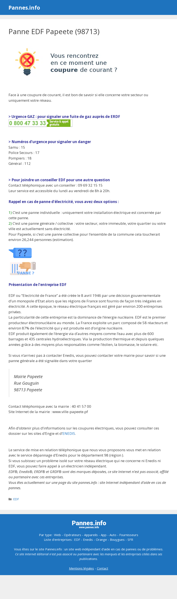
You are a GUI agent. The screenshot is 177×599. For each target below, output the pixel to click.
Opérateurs (72, 535)
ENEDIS (68, 433)
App (103, 535)
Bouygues (117, 539)
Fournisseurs (128, 535)
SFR (130, 539)
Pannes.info (24, 7)
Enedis (88, 539)
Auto (112, 535)
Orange (101, 539)
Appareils (91, 535)
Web (57, 535)
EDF (16, 499)
